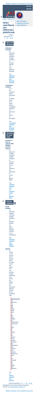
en (12, 36)
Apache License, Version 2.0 (17, 387)
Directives (13, 3)
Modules (8, 3)
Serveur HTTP (12, 19)
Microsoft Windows (21, 21)
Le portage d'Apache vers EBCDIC (11, 377)
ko (8, 38)
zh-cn (11, 38)
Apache (5, 19)
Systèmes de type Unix (23, 23)
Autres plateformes (21, 25)
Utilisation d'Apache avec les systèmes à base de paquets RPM (12, 191)
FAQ (18, 3)
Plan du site (30, 3)
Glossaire (23, 3)
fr (5, 38)
